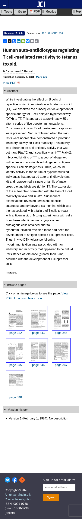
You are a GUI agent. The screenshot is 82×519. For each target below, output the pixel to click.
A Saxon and (12, 71)
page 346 (38, 365)
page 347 (61, 365)
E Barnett (28, 71)
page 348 (15, 397)
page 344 (61, 332)
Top (77, 11)
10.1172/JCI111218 (52, 33)
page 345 (15, 365)
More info (41, 77)
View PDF (11, 82)
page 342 (15, 332)
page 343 (38, 332)
